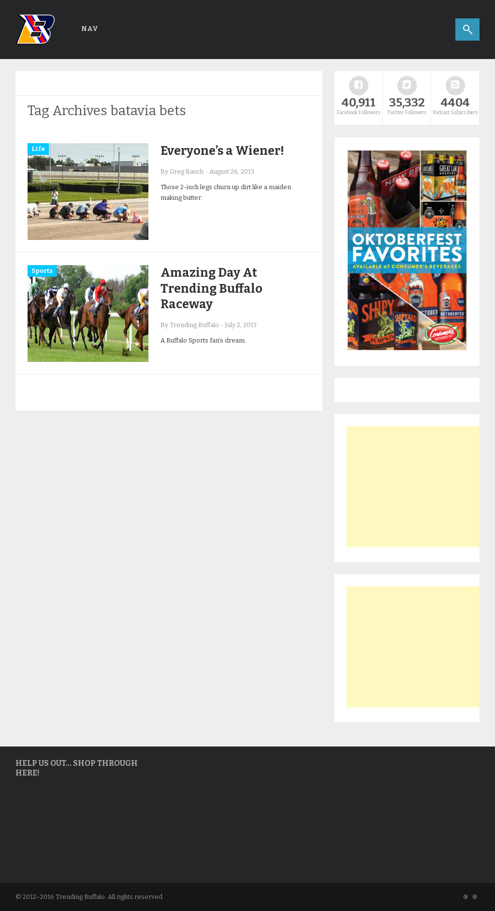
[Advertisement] (419, 486)
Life (38, 148)
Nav (89, 29)
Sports (42, 270)
